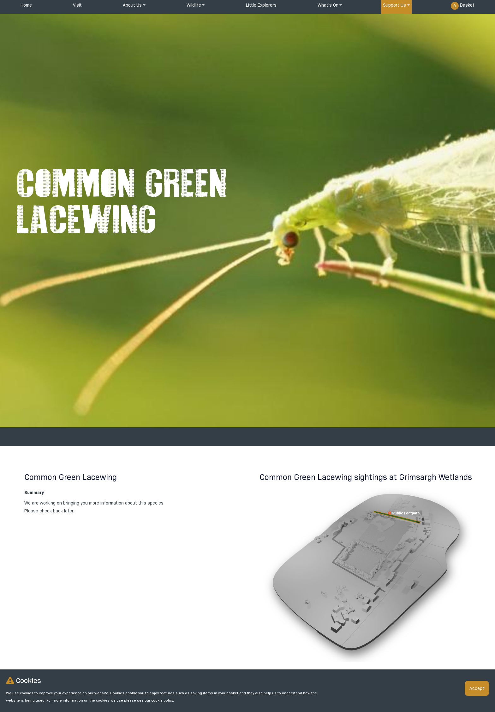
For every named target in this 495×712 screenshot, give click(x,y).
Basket (462, 6)
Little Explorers (261, 5)
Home (26, 5)
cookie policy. (162, 700)
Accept (476, 688)
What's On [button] (328, 5)
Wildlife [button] (194, 5)
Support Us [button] (394, 5)
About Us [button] (132, 5)
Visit (77, 5)
